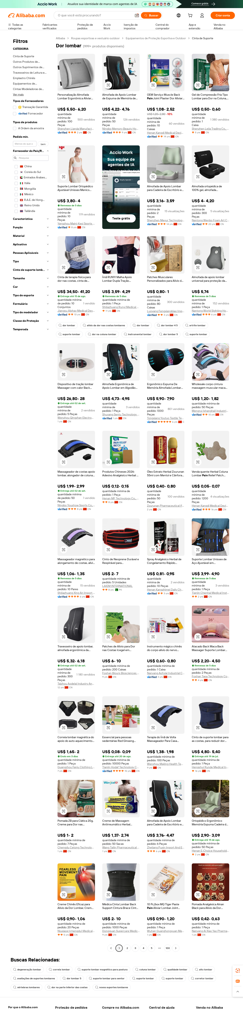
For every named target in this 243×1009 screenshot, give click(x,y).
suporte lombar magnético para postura (103, 969)
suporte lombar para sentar (107, 978)
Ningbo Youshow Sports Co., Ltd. (76, 505)
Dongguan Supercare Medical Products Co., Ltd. (121, 931)
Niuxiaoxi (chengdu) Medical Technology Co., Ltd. (76, 931)
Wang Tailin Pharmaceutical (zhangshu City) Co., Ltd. (121, 847)
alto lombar (203, 969)
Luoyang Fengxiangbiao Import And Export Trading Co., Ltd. (165, 311)
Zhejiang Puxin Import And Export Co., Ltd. (165, 847)
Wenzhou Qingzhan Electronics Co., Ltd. (76, 417)
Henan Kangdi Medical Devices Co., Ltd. (165, 132)
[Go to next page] (175, 948)
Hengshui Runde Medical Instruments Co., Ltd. (210, 767)
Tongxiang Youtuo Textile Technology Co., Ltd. (165, 418)
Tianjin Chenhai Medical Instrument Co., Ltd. (210, 592)
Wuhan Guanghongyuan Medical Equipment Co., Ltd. (165, 931)
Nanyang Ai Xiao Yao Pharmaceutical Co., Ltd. (210, 931)
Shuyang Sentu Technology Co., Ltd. (121, 414)
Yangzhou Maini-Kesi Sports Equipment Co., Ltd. (76, 223)
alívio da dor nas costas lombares (104, 325)
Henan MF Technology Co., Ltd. (121, 498)
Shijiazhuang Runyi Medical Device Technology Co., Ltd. (121, 307)
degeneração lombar (27, 969)
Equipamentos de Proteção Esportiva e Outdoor (156, 38)
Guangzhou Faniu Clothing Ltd (76, 767)
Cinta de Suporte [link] (202, 38)
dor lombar (67, 325)
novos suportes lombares (111, 987)
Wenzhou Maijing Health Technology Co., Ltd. (165, 763)
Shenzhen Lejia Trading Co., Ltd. (210, 128)
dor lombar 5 (168, 334)
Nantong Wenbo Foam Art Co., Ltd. (210, 220)
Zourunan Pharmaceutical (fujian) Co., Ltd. (165, 505)
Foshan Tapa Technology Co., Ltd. (210, 676)
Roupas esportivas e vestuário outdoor (95, 38)
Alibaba (60, 38)
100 (168, 948)
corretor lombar (202, 978)
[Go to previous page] (111, 948)
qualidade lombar (175, 969)
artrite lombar (195, 325)
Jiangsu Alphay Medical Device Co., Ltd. (76, 310)
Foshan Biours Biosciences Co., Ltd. (121, 673)
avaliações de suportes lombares (34, 978)
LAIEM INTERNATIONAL (117, 586)
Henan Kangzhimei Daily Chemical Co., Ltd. (165, 589)
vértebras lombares (26, 987)
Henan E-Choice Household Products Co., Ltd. (210, 850)
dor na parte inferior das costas (67, 987)
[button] (237, 991)
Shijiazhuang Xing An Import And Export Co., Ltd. (76, 592)
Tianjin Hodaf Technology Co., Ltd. (121, 767)
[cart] (191, 16)
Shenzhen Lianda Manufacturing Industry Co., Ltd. (76, 128)
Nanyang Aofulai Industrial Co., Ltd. (165, 673)
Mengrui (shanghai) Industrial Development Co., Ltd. (210, 410)
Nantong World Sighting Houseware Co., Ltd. (210, 310)
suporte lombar (69, 334)
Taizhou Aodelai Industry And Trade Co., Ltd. (76, 683)
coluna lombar (145, 969)
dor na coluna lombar (102, 334)
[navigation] (31, 493)
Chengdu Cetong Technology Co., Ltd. (76, 847)
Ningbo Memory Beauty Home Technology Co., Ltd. (121, 128)
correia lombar (59, 969)
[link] (237, 970)
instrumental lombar (137, 334)
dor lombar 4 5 (167, 325)
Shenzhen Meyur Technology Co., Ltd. (165, 220)
